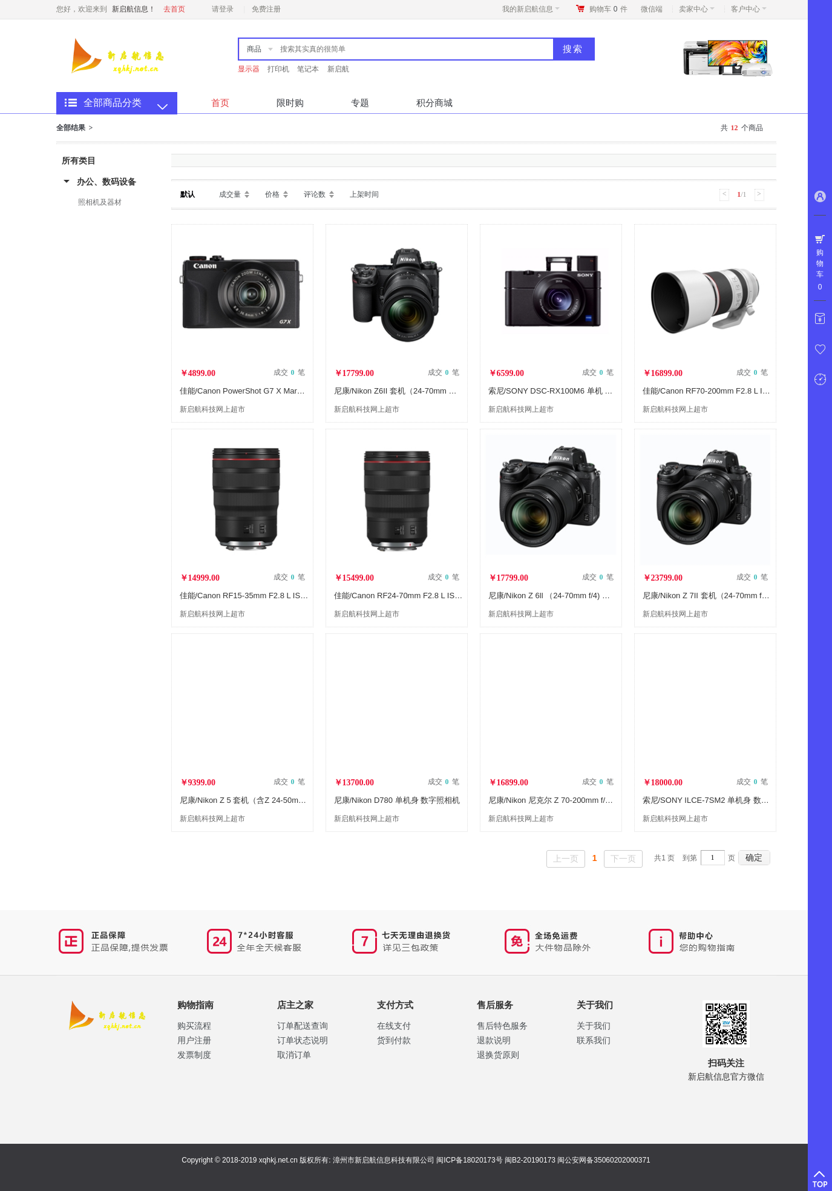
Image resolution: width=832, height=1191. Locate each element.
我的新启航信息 (531, 9)
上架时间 (364, 194)
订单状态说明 (302, 1040)
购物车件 (608, 9)
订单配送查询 (302, 1026)
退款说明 (494, 1040)
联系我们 (594, 1040)
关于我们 (594, 1026)
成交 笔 (289, 372)
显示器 (249, 69)
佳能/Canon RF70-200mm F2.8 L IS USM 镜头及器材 (736, 390)
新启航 (338, 69)
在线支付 (394, 1026)
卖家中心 (697, 9)
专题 (360, 102)
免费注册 (266, 9)
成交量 (230, 194)
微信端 (652, 9)
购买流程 (194, 1026)
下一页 (623, 858)
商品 (254, 49)
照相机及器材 (100, 202)
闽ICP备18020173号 (469, 1160)
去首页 (174, 9)
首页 (220, 102)
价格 (272, 194)
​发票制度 (194, 1055)
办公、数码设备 (106, 181)
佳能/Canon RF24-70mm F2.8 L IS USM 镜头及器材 (425, 595)
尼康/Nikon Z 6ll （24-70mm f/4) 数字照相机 (565, 595)
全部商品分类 (113, 102)
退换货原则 (498, 1055)
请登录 (223, 9)
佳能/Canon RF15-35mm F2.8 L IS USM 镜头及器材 (271, 595)
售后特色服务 (502, 1026)
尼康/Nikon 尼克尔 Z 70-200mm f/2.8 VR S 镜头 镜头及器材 (592, 800)
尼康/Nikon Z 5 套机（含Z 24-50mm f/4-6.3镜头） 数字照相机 (287, 800)
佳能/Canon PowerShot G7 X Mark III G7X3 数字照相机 (277, 390)
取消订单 (294, 1055)
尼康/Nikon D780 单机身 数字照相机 (397, 800)
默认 (187, 194)
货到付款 (394, 1040)
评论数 (315, 194)
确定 (753, 857)
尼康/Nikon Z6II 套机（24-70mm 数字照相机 (411, 390)
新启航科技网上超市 (212, 409)
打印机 (278, 69)
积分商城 (434, 102)
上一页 (565, 858)
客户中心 (749, 9)
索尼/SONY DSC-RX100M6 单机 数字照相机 (566, 390)
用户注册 (194, 1040)
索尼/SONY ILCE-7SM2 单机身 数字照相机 (718, 800)
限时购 (290, 102)
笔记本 (308, 69)
